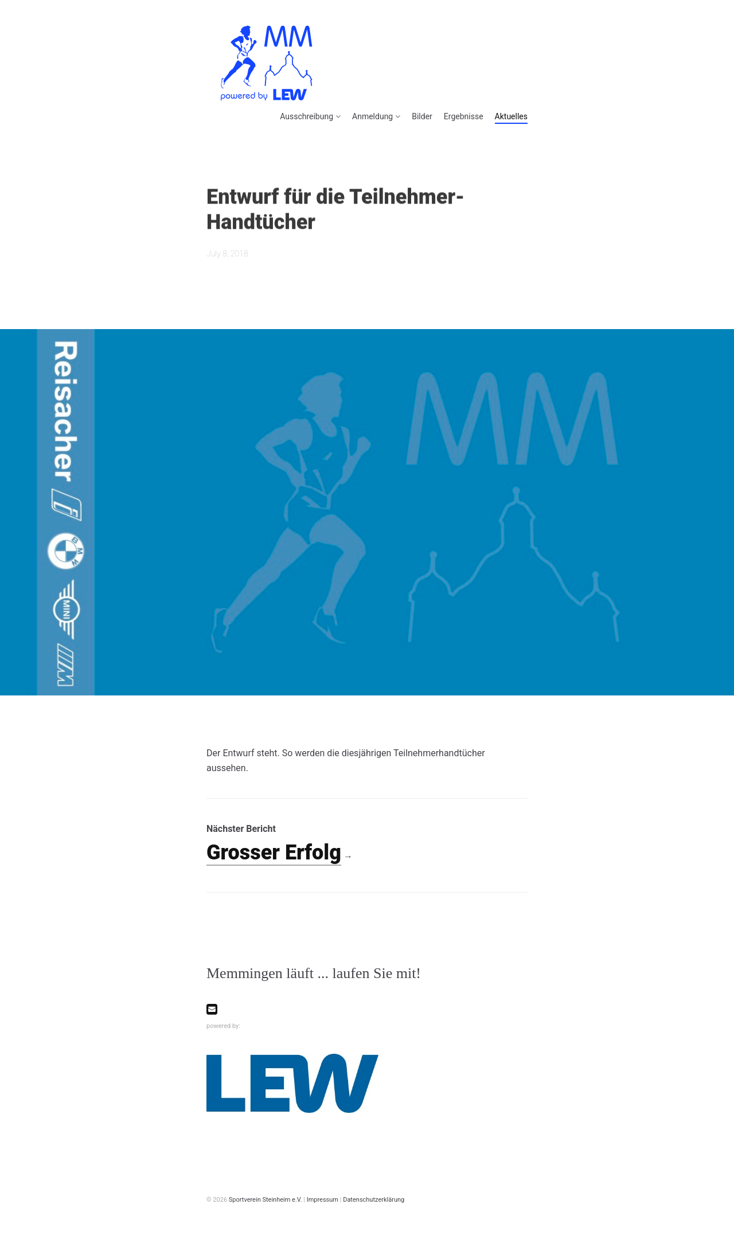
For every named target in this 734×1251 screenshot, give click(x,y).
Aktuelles (511, 116)
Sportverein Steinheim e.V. (265, 1199)
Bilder (422, 116)
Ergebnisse (463, 116)
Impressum (322, 1199)
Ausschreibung (306, 116)
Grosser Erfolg (273, 852)
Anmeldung (372, 116)
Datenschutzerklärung (373, 1199)
